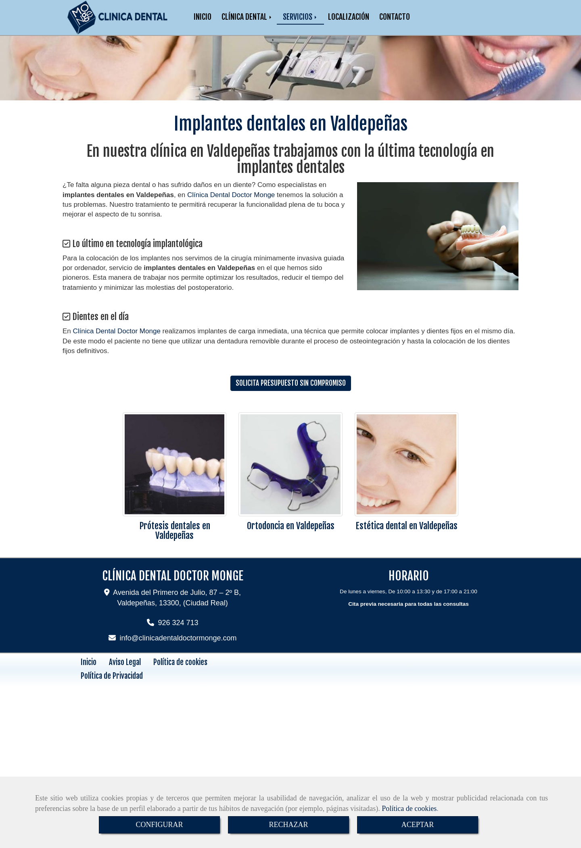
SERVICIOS (300, 21)
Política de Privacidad (112, 684)
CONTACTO (394, 21)
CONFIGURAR (159, 825)
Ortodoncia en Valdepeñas (290, 533)
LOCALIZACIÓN (348, 21)
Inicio (88, 670)
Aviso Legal (125, 670)
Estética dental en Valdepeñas (406, 533)
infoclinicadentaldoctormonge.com (178, 646)
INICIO (202, 21)
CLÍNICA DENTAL (247, 21)
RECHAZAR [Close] (288, 825)
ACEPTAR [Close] (417, 825)
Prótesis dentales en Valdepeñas (174, 538)
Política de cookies (409, 808)
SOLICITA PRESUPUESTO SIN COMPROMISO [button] (291, 391)
